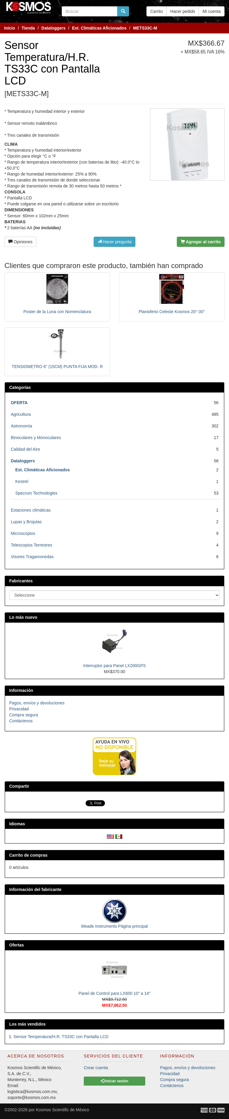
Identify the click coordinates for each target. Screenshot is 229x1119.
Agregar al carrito (201, 241)
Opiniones (20, 241)
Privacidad (19, 709)
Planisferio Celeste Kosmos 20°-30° (172, 311)
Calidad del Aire (25, 449)
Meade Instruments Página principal (114, 926)
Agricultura (21, 414)
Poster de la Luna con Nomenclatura (57, 311)
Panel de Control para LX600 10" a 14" (114, 993)
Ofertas (16, 945)
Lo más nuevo (23, 617)
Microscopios (23, 533)
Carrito (156, 11)
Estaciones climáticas (31, 510)
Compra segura (23, 714)
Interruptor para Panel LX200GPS (114, 665)
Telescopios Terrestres (31, 545)
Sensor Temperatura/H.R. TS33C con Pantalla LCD (61, 1036)
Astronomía (21, 426)
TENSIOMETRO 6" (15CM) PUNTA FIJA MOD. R (57, 366)
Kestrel (21, 481)
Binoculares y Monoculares (36, 437)
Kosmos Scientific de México (62, 1109)
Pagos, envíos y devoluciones (36, 703)
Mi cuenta (211, 11)
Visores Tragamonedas (32, 556)
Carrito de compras (28, 855)
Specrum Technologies (36, 493)
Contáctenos (21, 720)
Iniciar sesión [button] (114, 1081)
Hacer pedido (182, 11)
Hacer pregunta (114, 241)
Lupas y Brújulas (26, 521)
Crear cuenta (96, 1067)
